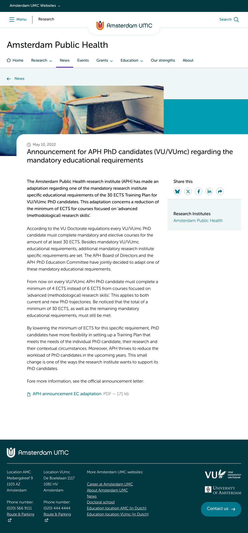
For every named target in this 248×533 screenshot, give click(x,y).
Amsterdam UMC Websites (33, 6)
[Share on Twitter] (188, 191)
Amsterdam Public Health (198, 221)
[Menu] (16, 20)
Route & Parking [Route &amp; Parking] (20, 515)
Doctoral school (101, 502)
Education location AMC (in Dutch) (117, 508)
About (188, 61)
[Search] (230, 20)
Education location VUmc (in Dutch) (118, 515)
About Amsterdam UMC (107, 490)
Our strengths (163, 61)
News (65, 61)
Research (39, 61)
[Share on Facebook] (198, 191)
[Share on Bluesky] (177, 191)
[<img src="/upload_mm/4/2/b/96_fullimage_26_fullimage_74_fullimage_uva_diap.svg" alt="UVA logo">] (223, 490)
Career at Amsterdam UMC (110, 484)
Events (83, 61)
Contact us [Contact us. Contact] (217, 509)
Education (129, 61)
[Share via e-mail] (220, 191)
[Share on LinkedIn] (209, 191)
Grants (102, 61)
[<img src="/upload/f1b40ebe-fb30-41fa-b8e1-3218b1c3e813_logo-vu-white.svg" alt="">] (223, 473)
